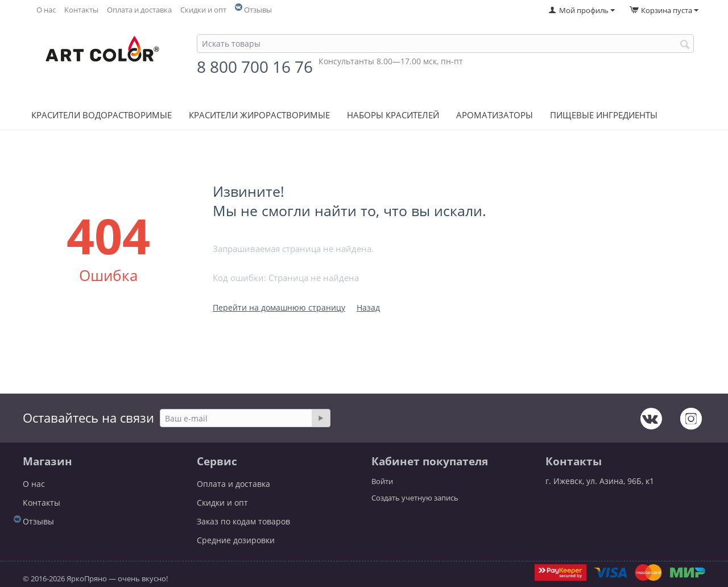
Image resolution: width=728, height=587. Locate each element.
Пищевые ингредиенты (603, 115)
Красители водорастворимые (101, 115)
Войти (382, 481)
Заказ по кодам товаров (243, 521)
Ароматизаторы (494, 115)
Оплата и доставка (139, 10)
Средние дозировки (236, 540)
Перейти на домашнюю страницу (279, 307)
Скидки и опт (203, 10)
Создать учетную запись (414, 498)
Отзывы (258, 10)
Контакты (81, 10)
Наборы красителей (393, 115)
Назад (368, 307)
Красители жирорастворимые (259, 115)
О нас (46, 10)
